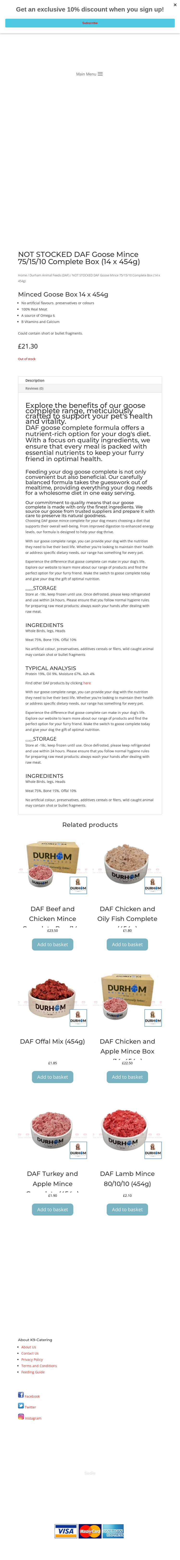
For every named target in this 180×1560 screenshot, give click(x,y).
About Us (28, 1347)
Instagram (29, 1418)
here (86, 683)
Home (22, 275)
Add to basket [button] (52, 944)
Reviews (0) (34, 388)
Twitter (27, 1407)
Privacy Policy (32, 1359)
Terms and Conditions (39, 1365)
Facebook (32, 1396)
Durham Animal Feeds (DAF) (49, 275)
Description (34, 380)
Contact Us (30, 1353)
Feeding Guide (33, 1372)
